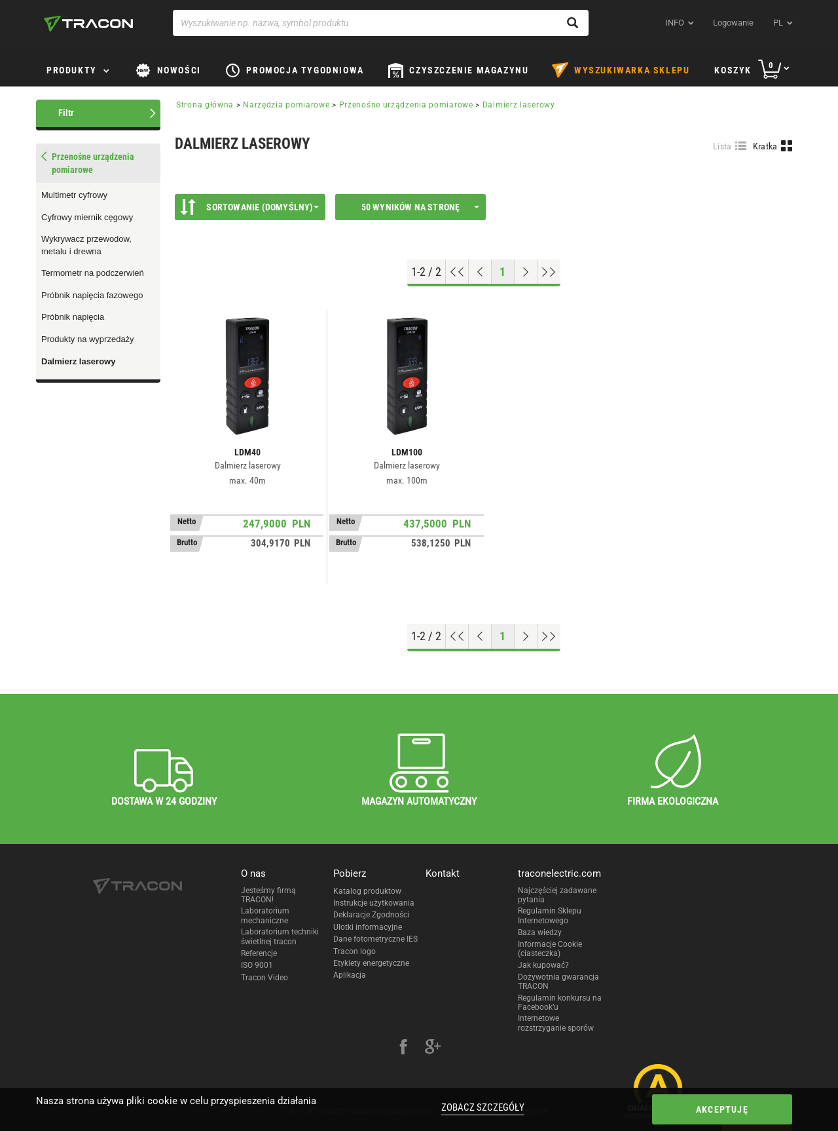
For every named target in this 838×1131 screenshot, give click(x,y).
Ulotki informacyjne (367, 927)
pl (778, 23)
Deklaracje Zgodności (371, 914)
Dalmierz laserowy (78, 361)
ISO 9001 (257, 965)
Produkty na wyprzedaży (87, 339)
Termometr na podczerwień (92, 273)
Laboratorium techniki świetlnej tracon (280, 936)
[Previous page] (480, 271)
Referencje (259, 953)
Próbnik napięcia (72, 317)
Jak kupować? (543, 965)
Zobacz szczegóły (482, 1107)
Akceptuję (722, 1109)
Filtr (66, 112)
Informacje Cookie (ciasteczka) (550, 949)
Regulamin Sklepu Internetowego (549, 915)
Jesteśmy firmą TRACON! (268, 895)
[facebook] (403, 1048)
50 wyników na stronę (420, 207)
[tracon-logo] (88, 23)
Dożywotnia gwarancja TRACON (558, 981)
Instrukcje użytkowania (373, 903)
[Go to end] (548, 271)
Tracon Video (264, 977)
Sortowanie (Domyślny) (249, 207)
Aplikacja (349, 975)
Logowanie (733, 23)
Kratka (765, 146)
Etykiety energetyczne (371, 963)
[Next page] (526, 271)
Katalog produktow (367, 891)
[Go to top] (457, 271)
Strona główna (205, 104)
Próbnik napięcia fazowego (92, 295)
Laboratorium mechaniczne (265, 915)
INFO (674, 23)
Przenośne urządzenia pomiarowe (406, 104)
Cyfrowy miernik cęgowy (87, 217)
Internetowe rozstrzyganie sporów (556, 1023)
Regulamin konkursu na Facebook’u (560, 1002)
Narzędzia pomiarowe (286, 104)
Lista (722, 146)
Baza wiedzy (540, 932)
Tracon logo (354, 951)
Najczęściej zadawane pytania (557, 895)
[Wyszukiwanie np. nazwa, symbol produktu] (381, 23)
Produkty (71, 70)
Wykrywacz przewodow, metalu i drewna (86, 245)
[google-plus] (432, 1048)
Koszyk (733, 70)
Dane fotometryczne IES (375, 939)
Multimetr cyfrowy (74, 195)
